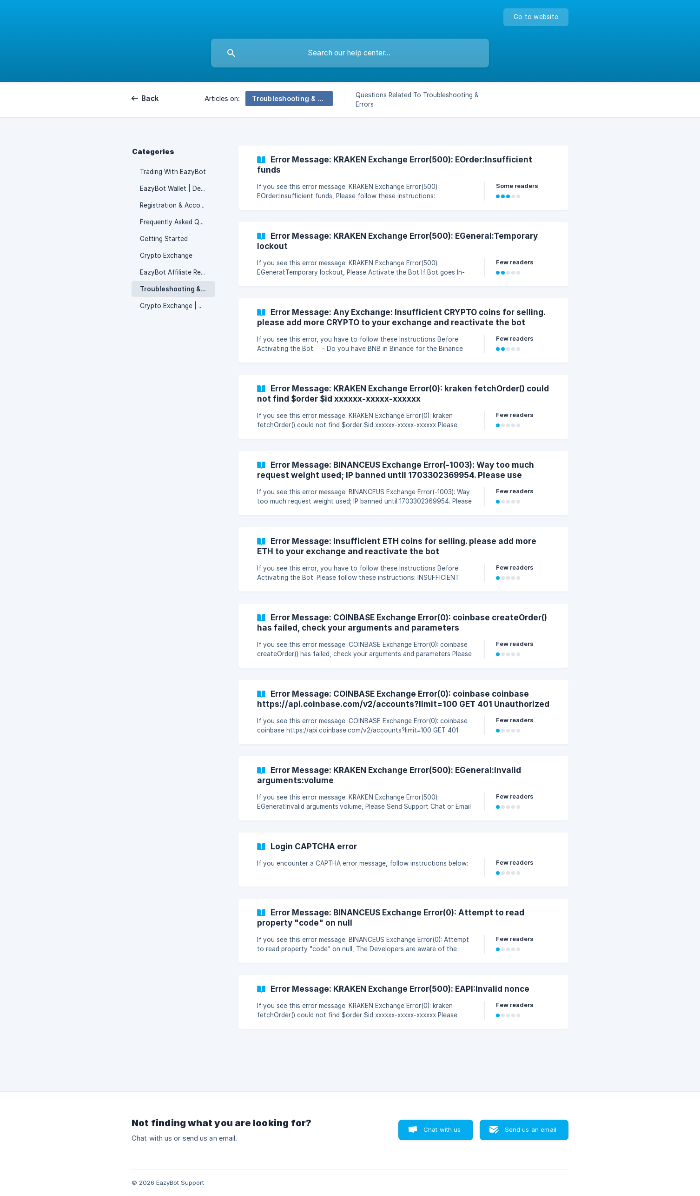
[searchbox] (350, 53)
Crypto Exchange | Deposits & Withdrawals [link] (177, 305)
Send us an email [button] (530, 1129)
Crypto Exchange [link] (166, 255)
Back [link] (150, 98)
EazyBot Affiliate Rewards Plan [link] (177, 272)
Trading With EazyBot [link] (173, 171)
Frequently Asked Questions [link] (177, 222)
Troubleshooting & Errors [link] (177, 289)
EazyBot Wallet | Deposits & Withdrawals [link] (177, 188)
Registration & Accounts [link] (177, 205)
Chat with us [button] (442, 1129)
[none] (535, 17)
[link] (403, 178)
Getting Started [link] (164, 238)
